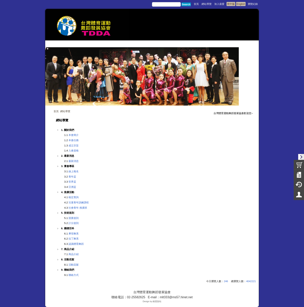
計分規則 (74, 223)
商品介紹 (74, 254)
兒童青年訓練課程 (79, 202)
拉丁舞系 (74, 238)
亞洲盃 (72, 186)
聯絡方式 (74, 275)
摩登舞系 (74, 233)
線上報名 (74, 171)
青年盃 (72, 176)
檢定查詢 (74, 197)
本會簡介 (74, 135)
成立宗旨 (74, 145)
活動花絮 (74, 264)
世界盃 (72, 181)
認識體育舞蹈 (76, 243)
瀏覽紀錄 (253, 4)
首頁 (56, 111)
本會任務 (74, 140)
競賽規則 (74, 218)
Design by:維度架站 (152, 301)
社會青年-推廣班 (78, 207)
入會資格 (74, 150)
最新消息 (74, 161)
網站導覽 (65, 111)
